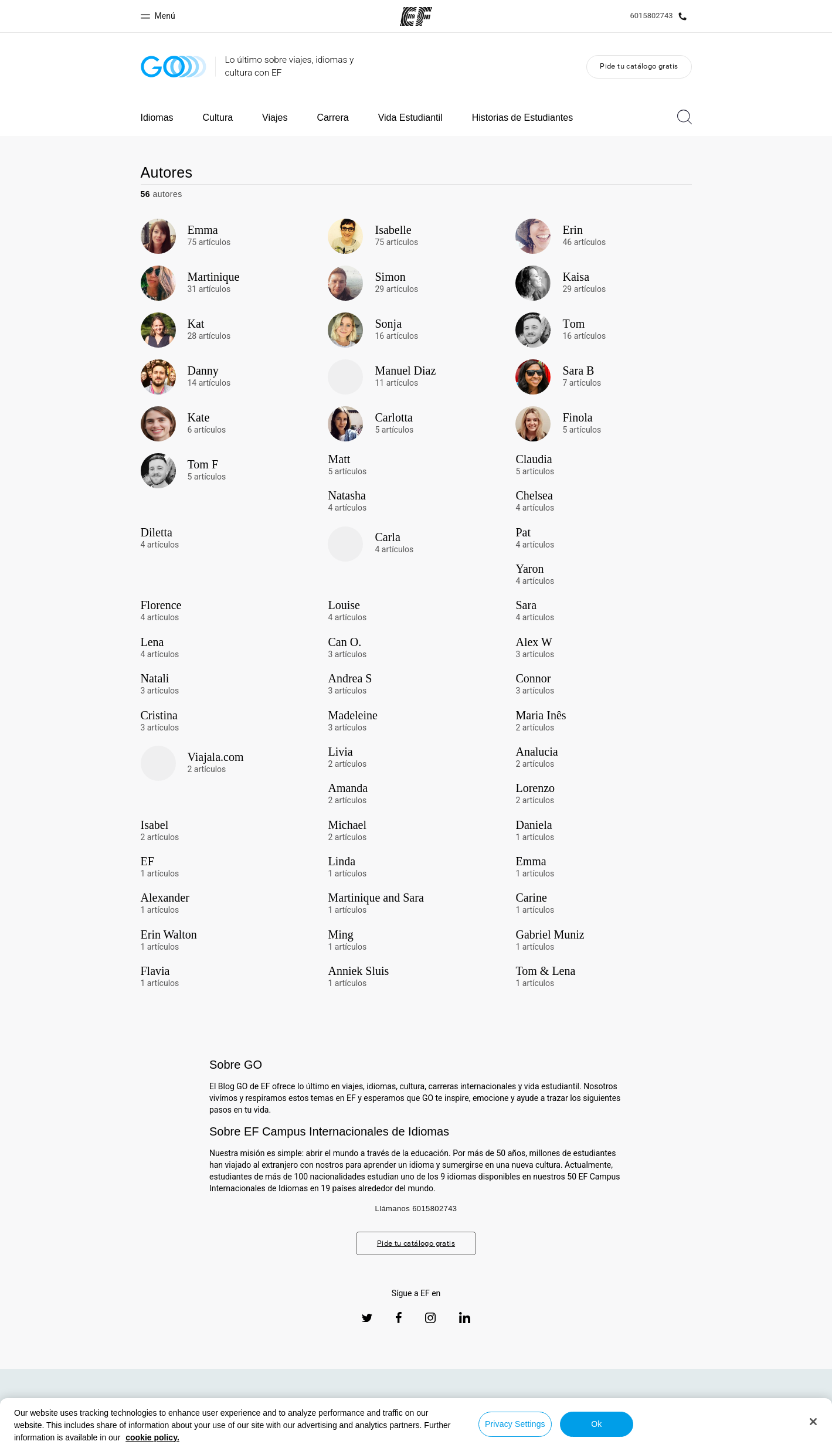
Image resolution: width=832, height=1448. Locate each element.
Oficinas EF (602, 1413)
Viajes (274, 118)
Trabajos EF (749, 1413)
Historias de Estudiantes (522, 118)
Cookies (514, 1437)
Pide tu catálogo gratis (639, 66)
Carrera (332, 118)
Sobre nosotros (543, 1413)
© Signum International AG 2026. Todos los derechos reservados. (666, 1437)
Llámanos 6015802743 (416, 1208)
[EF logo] (80, 1408)
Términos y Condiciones (445, 1437)
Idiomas (157, 118)
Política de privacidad (355, 1437)
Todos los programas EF (675, 1413)
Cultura (218, 118)
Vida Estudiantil (410, 118)
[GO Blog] (173, 66)
